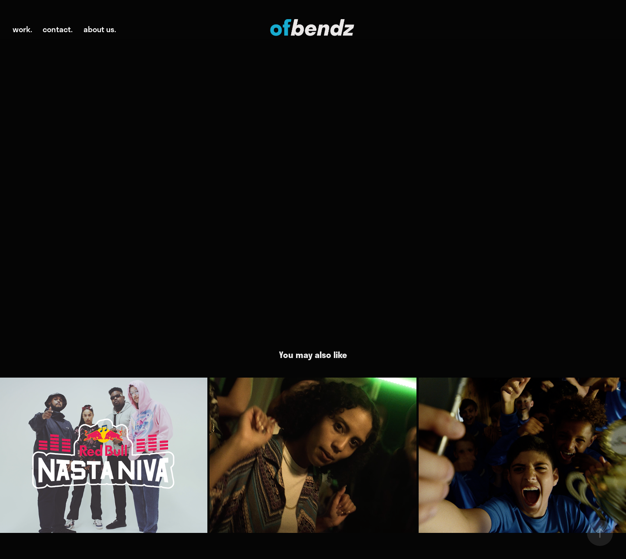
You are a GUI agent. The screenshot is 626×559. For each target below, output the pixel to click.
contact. (58, 29)
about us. (99, 29)
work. (22, 29)
